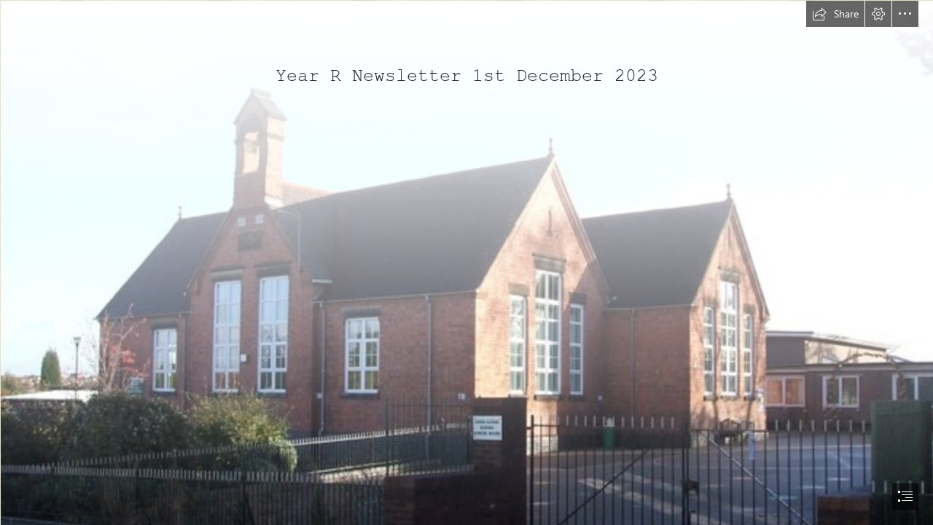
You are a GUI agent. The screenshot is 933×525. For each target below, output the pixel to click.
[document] (466, 262)
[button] (835, 14)
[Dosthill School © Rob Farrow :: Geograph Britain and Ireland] (466, 262)
